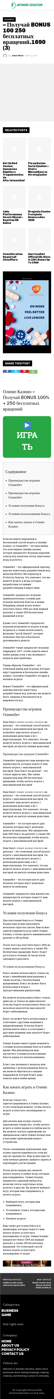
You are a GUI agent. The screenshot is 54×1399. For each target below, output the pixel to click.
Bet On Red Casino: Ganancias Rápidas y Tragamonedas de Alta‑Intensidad (14, 172)
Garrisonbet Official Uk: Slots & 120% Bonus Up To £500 (39, 258)
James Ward (17, 56)
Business (9, 19)
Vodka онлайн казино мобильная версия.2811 (14, 1283)
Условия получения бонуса (26, 506)
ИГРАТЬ (27, 436)
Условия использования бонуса (29, 514)
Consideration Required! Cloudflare (13, 256)
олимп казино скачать (30, 721)
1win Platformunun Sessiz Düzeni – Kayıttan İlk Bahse (13, 217)
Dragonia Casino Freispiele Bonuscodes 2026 (39, 216)
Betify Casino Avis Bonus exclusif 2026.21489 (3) (42, 1285)
